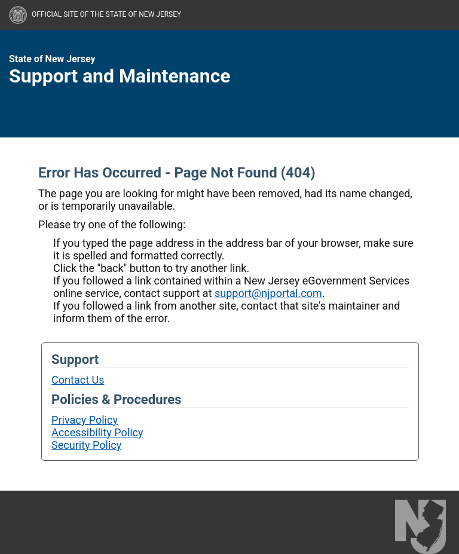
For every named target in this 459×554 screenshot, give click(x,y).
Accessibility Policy (97, 432)
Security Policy (86, 445)
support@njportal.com (268, 293)
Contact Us (77, 380)
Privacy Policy (84, 420)
